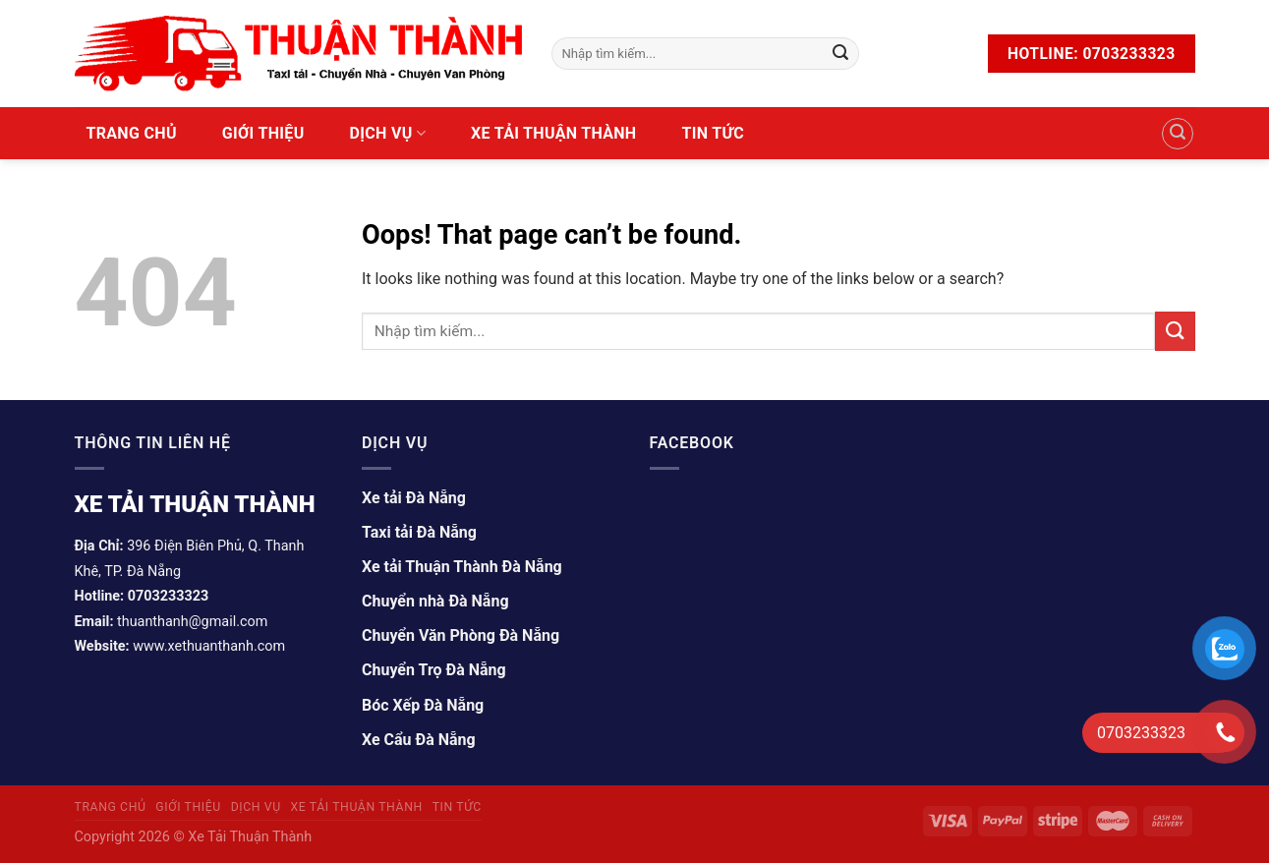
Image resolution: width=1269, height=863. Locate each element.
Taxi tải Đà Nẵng (419, 532)
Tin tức (713, 133)
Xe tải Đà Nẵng (414, 498)
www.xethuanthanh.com (209, 646)
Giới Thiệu (263, 133)
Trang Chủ (132, 133)
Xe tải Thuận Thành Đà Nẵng (462, 566)
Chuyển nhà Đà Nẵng (435, 601)
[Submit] (840, 54)
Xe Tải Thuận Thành (248, 837)
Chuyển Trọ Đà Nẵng (434, 670)
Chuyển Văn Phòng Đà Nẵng (460, 635)
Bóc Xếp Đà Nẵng (423, 705)
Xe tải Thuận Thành (553, 133)
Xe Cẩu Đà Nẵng (419, 739)
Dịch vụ (388, 133)
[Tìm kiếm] (1177, 133)
